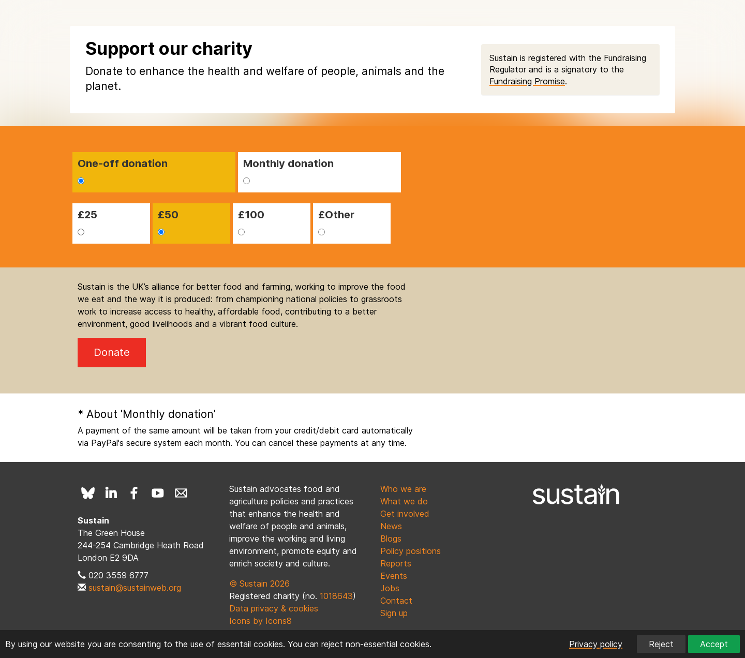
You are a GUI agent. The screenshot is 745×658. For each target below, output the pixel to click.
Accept (714, 644)
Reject (661, 644)
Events (393, 576)
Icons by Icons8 (260, 621)
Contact (396, 600)
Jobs (389, 588)
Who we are (403, 489)
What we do (404, 501)
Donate (112, 352)
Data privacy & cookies (273, 608)
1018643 (336, 596)
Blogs (390, 538)
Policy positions (410, 551)
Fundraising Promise (527, 81)
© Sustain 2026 (259, 583)
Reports (395, 563)
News (391, 526)
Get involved (404, 514)
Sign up (394, 613)
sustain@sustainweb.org (134, 587)
